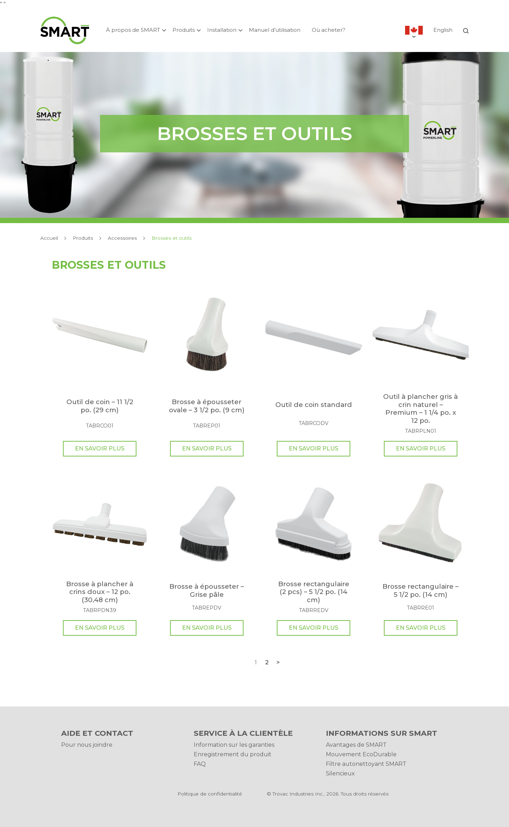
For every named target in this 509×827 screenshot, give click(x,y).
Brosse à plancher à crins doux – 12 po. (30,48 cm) (99, 592)
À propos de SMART (133, 30)
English (442, 30)
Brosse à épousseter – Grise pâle (206, 590)
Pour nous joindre (86, 744)
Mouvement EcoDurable (361, 754)
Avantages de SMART (356, 744)
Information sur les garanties (234, 744)
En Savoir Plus (99, 448)
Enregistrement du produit (232, 754)
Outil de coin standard (313, 405)
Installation (221, 30)
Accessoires (122, 238)
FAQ (200, 764)
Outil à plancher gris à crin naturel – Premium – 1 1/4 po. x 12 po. (420, 408)
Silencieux (340, 773)
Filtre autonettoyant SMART (366, 764)
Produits (183, 30)
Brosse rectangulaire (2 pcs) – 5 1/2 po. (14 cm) (313, 592)
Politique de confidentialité (209, 794)
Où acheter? (328, 30)
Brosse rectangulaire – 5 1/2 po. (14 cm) (420, 590)
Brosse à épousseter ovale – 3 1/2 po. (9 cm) (207, 406)
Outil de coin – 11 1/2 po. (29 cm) (99, 406)
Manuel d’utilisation (274, 30)
